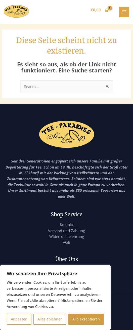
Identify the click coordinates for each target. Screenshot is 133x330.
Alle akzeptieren (86, 319)
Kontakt (66, 224)
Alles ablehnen (50, 319)
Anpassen (19, 319)
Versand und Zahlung (66, 230)
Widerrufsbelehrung (66, 236)
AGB (66, 242)
